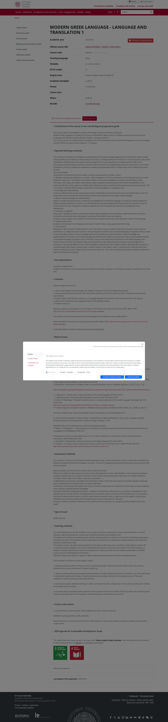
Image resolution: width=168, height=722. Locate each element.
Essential (51, 372)
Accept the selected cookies (112, 377)
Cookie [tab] (30, 354)
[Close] (142, 344)
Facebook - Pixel (84, 372)
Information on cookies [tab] (33, 364)
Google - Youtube (66, 372)
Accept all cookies (133, 377)
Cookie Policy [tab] (33, 359)
